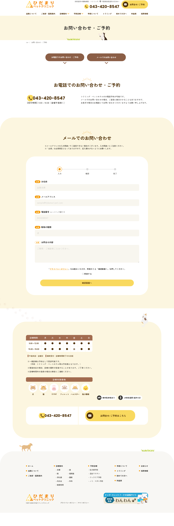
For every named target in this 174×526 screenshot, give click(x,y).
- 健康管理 (59, 498)
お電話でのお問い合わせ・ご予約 (65, 61)
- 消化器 (58, 490)
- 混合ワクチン (95, 486)
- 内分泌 (58, 494)
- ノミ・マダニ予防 (97, 494)
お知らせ (144, 479)
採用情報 (144, 15)
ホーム (30, 479)
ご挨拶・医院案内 (48, 15)
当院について (31, 15)
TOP (27, 46)
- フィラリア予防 (96, 490)
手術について (93, 15)
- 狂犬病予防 (94, 483)
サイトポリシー (83, 516)
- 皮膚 (57, 483)
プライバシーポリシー (59, 275)
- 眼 (56, 486)
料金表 (133, 15)
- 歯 (69, 483)
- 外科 (70, 494)
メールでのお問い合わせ (106, 61)
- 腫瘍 (70, 490)
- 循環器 (71, 486)
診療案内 (63, 15)
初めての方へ (121, 15)
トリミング (107, 15)
